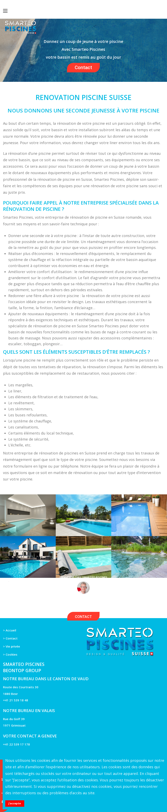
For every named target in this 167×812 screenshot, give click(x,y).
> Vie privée (11, 646)
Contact (83, 67)
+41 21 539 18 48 (15, 700)
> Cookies (10, 654)
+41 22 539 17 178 (16, 744)
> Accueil (9, 630)
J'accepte (14, 803)
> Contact (10, 638)
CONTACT (83, 616)
